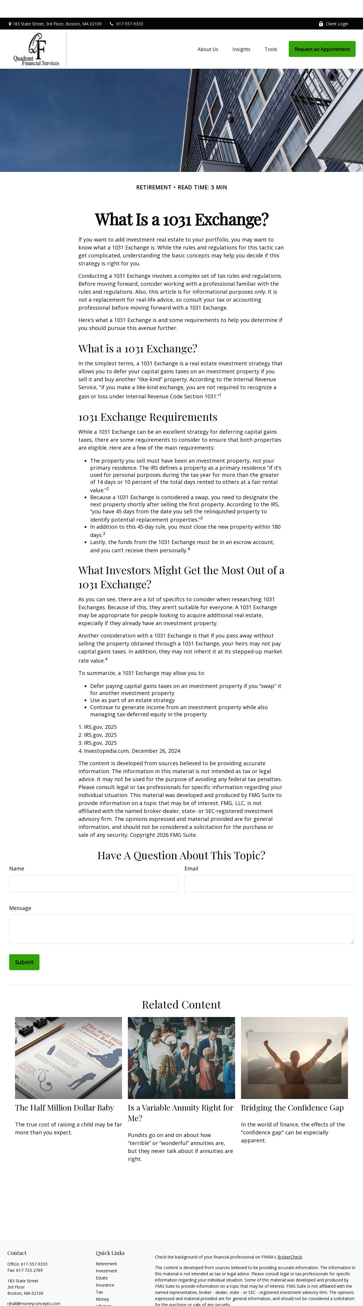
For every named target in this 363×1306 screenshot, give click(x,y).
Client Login (333, 6)
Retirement (106, 1246)
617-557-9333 (126, 6)
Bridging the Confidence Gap (292, 1089)
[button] (208, 31)
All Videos (105, 1302)
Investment (106, 1253)
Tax (99, 1274)
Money (102, 1281)
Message (20, 890)
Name (16, 850)
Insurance (105, 1267)
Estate (102, 1260)
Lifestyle (104, 1288)
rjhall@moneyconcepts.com (33, 1286)
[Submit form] (24, 944)
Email (191, 850)
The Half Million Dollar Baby (64, 1089)
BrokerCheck (290, 1239)
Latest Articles (109, 1295)
